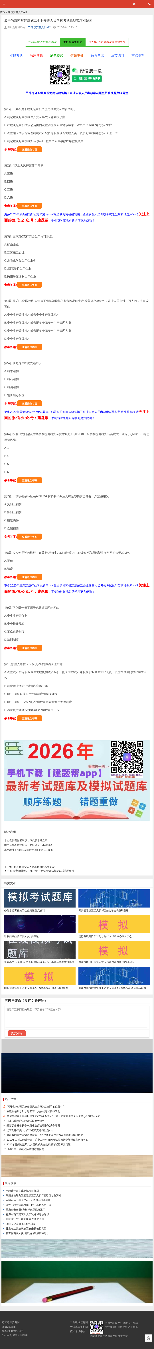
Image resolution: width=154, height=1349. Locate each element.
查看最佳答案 (29, 149)
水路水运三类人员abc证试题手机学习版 (28, 1200)
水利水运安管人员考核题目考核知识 (29, 866)
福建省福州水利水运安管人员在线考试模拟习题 (33, 1111)
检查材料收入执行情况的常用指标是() (27, 1233)
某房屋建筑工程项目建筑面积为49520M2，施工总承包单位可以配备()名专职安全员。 (55, 1116)
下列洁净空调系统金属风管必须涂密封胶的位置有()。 (37, 1106)
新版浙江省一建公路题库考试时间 (25, 1219)
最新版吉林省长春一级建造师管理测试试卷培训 (33, 1125)
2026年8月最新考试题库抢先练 (107, 42)
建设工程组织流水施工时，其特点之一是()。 (31, 1204)
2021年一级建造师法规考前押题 (26, 1149)
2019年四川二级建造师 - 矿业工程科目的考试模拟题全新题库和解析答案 (47, 1139)
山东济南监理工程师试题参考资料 (26, 1120)
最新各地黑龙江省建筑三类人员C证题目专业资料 (33, 1195)
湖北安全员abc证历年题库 (20, 1223)
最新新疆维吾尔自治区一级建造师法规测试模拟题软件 (39, 870)
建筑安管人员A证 (17, 12)
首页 (2, 12)
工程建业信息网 (79, 1322)
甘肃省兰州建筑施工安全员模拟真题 (26, 1228)
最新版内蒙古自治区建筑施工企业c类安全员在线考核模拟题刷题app (45, 1135)
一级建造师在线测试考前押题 (22, 1190)
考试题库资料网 (20, 1335)
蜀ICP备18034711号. (13, 1331)
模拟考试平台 (77, 1331)
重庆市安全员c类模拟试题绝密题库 (25, 1209)
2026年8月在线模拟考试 (42, 42)
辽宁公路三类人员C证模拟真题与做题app (30, 1130)
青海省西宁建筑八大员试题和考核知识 (27, 1214)
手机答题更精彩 (72, 42)
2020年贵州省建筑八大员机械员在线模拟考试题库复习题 (39, 1144)
